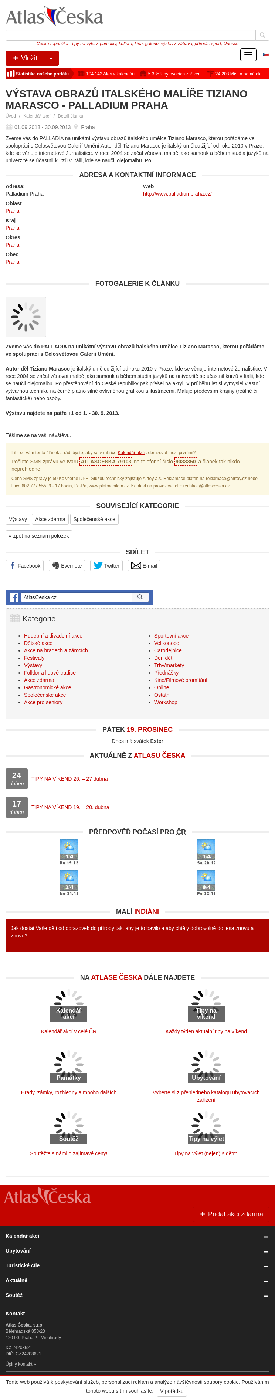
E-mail (144, 565)
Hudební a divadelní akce (53, 636)
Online (161, 687)
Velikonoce (166, 643)
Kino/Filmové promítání (180, 680)
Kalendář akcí (36, 116)
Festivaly (34, 658)
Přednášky (166, 673)
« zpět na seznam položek (39, 536)
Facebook (24, 565)
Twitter (106, 565)
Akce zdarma (50, 519)
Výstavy (18, 519)
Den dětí (164, 658)
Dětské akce (38, 643)
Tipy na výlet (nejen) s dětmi (206, 1153)
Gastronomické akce (47, 687)
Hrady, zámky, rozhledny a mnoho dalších (69, 1092)
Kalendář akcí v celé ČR (68, 1031)
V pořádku (172, 1391)
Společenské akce (95, 519)
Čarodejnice (168, 650)
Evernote (67, 565)
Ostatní (162, 695)
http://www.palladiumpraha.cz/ (177, 194)
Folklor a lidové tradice (50, 673)
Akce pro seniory (43, 702)
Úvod (11, 116)
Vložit (35, 58)
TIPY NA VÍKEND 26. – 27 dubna (69, 779)
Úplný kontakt (19, 1364)
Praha (12, 211)
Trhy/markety (169, 665)
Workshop (165, 702)
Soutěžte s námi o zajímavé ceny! (68, 1153)
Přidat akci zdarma (231, 1214)
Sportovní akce (171, 636)
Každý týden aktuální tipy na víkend (206, 1031)
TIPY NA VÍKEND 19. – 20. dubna (70, 807)
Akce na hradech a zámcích (56, 650)
